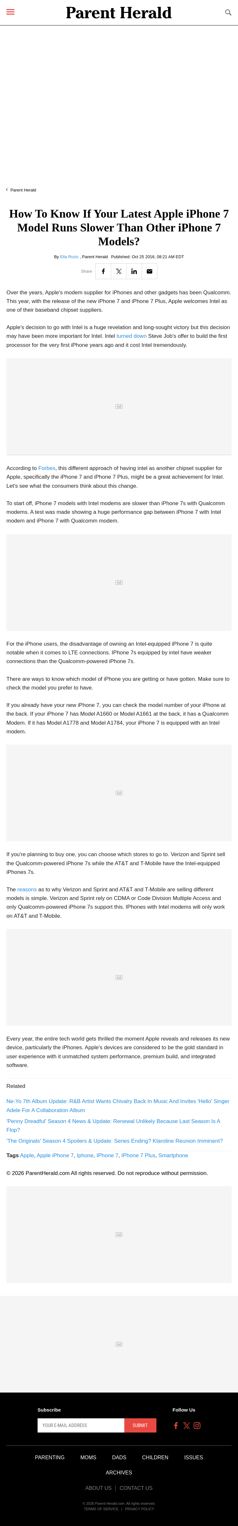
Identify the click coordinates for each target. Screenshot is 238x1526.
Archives (119, 1472)
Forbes (46, 468)
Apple (27, 1155)
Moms (88, 1457)
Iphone (85, 1155)
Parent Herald (23, 190)
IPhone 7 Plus (138, 1155)
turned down (132, 336)
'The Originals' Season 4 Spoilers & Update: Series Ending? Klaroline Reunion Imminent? (114, 1141)
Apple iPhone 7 (55, 1155)
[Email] (149, 271)
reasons (27, 889)
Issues (193, 1457)
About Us (98, 1488)
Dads (119, 1457)
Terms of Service (101, 1509)
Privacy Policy (139, 1509)
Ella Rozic (70, 256)
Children (155, 1457)
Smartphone (173, 1155)
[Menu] (10, 12)
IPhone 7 (107, 1155)
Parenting (50, 1457)
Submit (140, 1425)
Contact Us (136, 1488)
